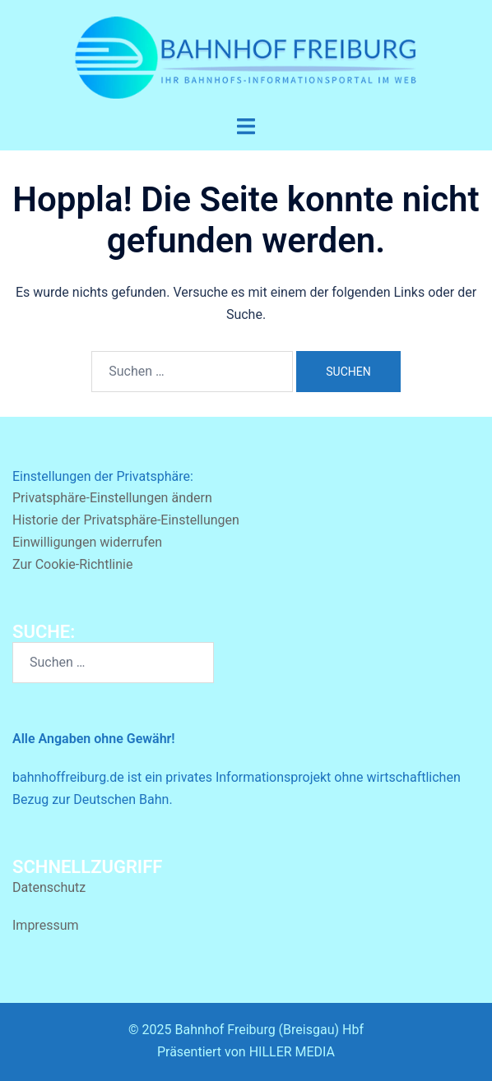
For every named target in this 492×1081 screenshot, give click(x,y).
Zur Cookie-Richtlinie (72, 564)
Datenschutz (49, 887)
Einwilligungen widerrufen (87, 542)
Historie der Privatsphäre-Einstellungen (125, 520)
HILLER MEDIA (292, 1052)
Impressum (45, 925)
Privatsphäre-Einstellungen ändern (112, 498)
